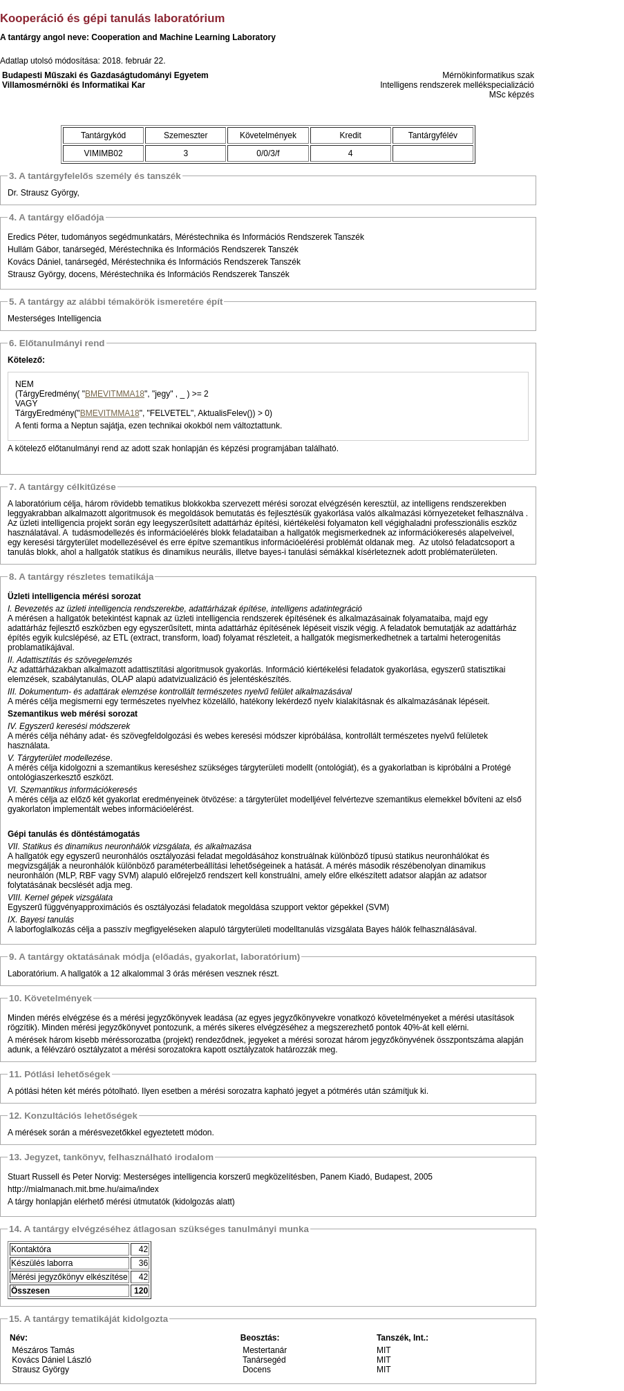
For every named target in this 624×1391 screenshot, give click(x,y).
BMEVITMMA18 (114, 394)
